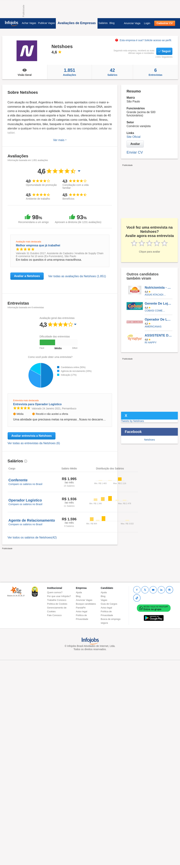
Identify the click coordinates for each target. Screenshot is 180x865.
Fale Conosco (54, 615)
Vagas (104, 600)
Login (147, 23)
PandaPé (81, 607)
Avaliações (69, 72)
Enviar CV (135, 152)
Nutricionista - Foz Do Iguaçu (158, 287)
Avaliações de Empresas (77, 23)
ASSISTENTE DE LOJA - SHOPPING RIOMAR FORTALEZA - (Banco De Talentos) (158, 335)
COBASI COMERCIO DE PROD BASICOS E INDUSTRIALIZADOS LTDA (156, 310)
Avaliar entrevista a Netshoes (31, 435)
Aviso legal (81, 611)
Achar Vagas (29, 23)
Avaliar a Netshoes (27, 276)
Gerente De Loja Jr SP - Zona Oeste (158, 303)
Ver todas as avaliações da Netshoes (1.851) (77, 276)
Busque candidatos (86, 603)
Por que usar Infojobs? (59, 596)
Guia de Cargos (109, 603)
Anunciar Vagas (84, 600)
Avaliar (135, 143)
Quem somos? (55, 592)
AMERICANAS (153, 326)
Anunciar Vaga (132, 23)
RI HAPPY (150, 342)
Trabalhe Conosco (56, 600)
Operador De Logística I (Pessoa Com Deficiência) (158, 319)
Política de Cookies (57, 603)
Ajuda (79, 592)
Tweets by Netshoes (132, 421)
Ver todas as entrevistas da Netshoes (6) (34, 443)
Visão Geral (25, 72)
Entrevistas (155, 72)
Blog (112, 23)
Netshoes (149, 439)
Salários (103, 23)
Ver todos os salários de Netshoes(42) (32, 537)
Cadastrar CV (165, 23)
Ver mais (60, 140)
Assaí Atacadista (156, 294)
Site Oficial (133, 136)
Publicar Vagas (46, 23)
